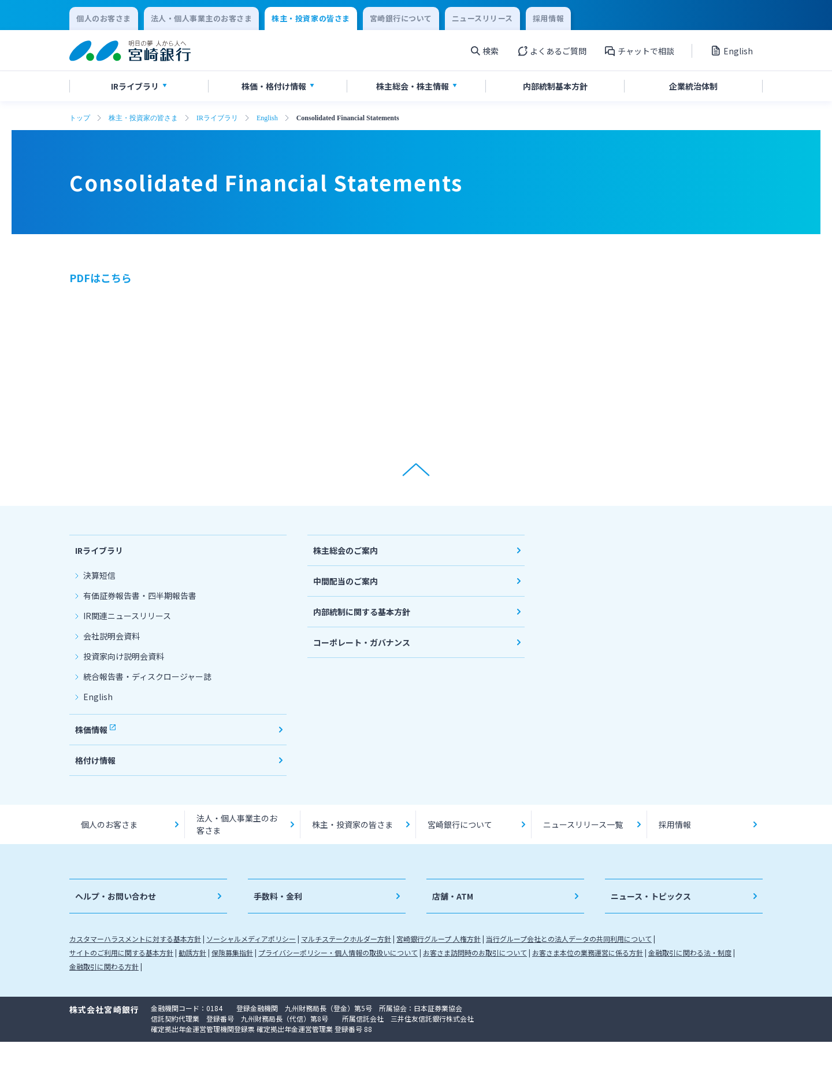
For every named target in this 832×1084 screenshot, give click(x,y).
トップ (79, 118)
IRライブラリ (217, 118)
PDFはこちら (100, 277)
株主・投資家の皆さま (143, 118)
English (267, 118)
